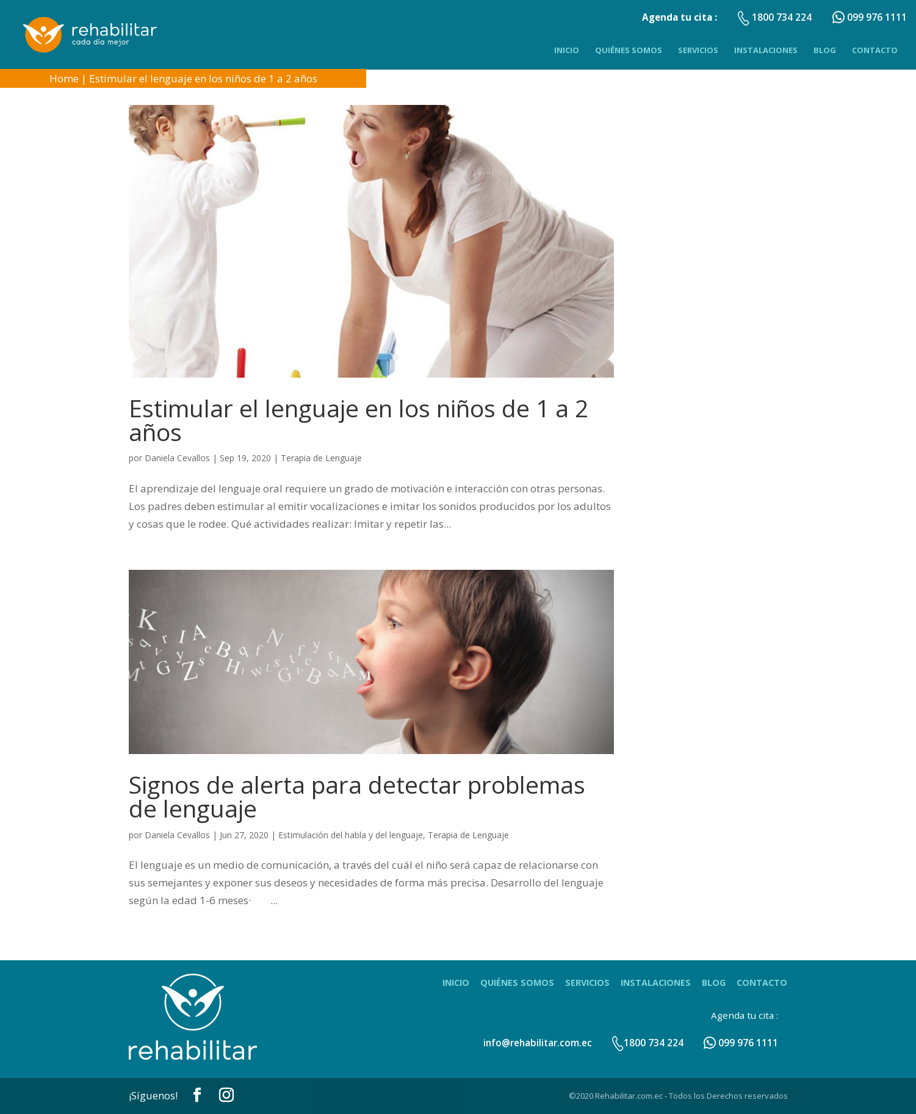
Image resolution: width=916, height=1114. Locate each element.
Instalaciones (766, 50)
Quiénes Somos (628, 50)
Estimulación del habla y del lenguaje (350, 835)
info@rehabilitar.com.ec (537, 1043)
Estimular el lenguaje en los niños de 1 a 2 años (203, 78)
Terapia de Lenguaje (321, 458)
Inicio (566, 50)
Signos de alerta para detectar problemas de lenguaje (357, 796)
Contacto (875, 50)
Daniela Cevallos (177, 458)
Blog (824, 50)
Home (64, 78)
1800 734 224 (647, 1043)
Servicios (698, 50)
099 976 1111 (741, 1043)
